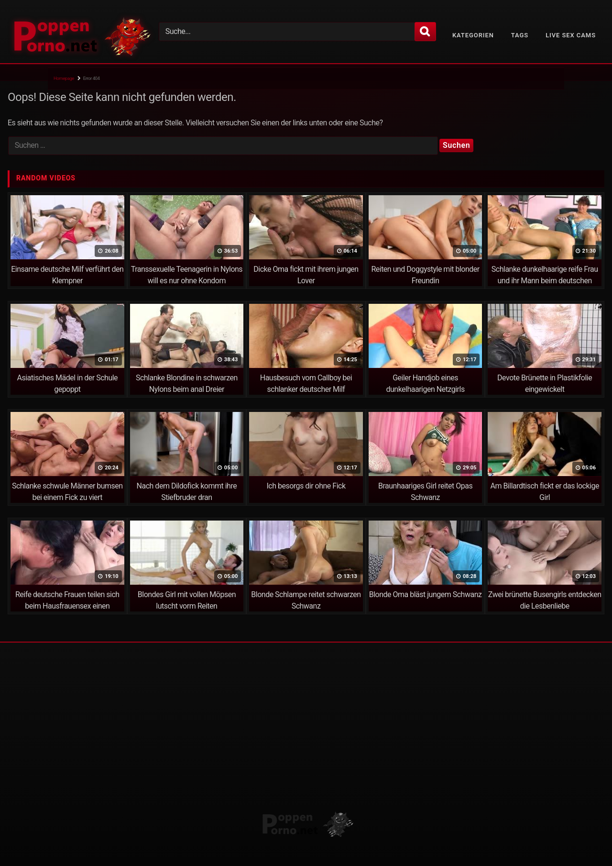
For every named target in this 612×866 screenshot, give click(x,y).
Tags (519, 35)
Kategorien (473, 35)
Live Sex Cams (571, 35)
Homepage (64, 78)
